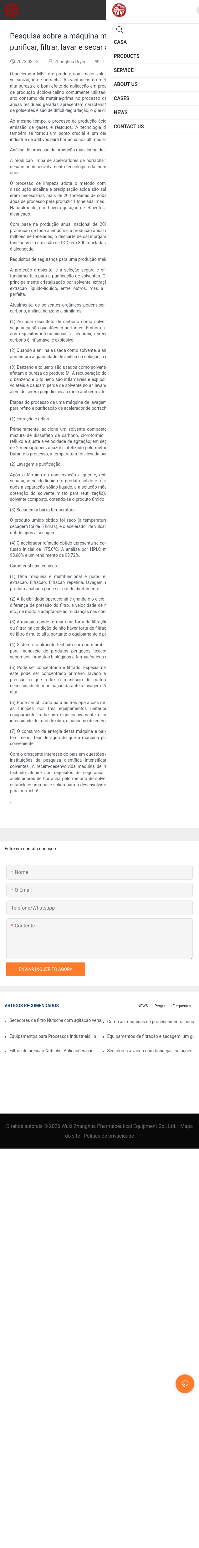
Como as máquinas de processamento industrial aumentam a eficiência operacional (150, 1021)
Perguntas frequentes (173, 1006)
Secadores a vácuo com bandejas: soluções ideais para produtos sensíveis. (150, 1050)
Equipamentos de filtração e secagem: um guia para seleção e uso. (150, 1036)
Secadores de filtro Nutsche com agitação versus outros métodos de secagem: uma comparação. (55, 1020)
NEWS (143, 1006)
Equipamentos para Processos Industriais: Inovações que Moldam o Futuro (52, 1036)
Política (92, 1136)
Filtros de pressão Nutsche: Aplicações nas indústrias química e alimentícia (52, 1050)
